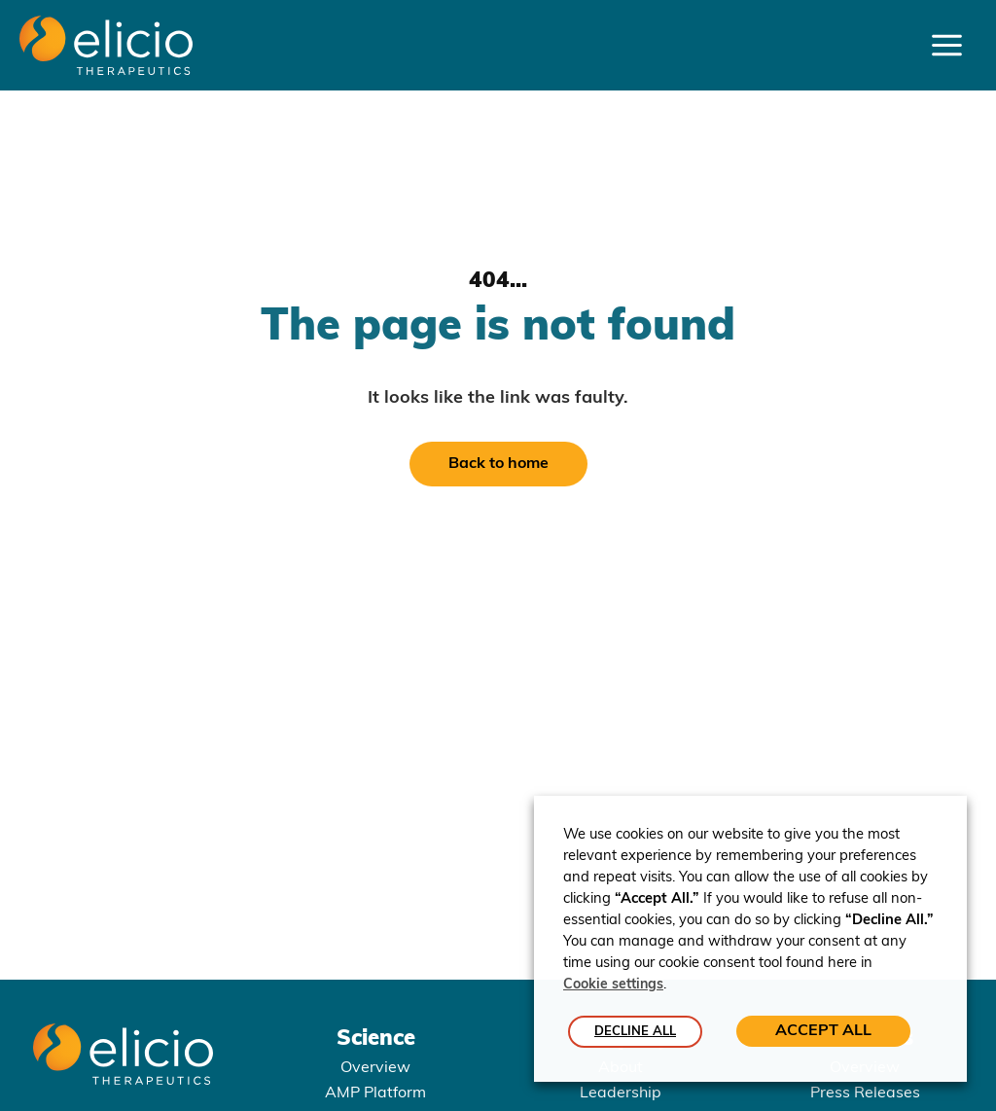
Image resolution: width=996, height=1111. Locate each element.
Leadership (620, 1093)
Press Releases (865, 1093)
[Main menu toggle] (947, 45)
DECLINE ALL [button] (635, 1031)
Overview (375, 1068)
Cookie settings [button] (613, 985)
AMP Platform (375, 1093)
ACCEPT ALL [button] (823, 1031)
